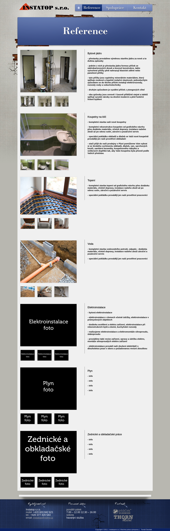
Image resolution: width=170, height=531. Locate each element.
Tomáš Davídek (146, 529)
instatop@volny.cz (42, 517)
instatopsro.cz (114, 529)
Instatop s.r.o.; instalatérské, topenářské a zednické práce (44, 6)
